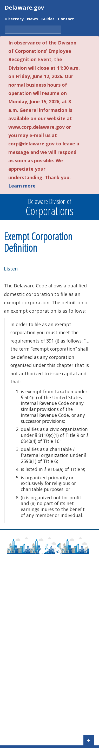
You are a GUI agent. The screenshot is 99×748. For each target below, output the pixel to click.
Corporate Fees (19, 698)
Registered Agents (22, 721)
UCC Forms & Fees (22, 706)
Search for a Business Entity (31, 666)
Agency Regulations (23, 633)
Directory (14, 19)
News (32, 19)
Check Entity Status (23, 673)
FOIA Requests (18, 729)
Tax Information (20, 714)
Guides (48, 19)
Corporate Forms (21, 691)
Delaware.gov (24, 7)
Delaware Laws (19, 618)
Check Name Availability (27, 658)
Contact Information (24, 611)
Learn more (22, 186)
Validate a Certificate (24, 681)
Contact (66, 19)
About (10, 596)
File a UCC (14, 651)
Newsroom (15, 626)
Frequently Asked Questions (31, 604)
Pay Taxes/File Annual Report (33, 644)
